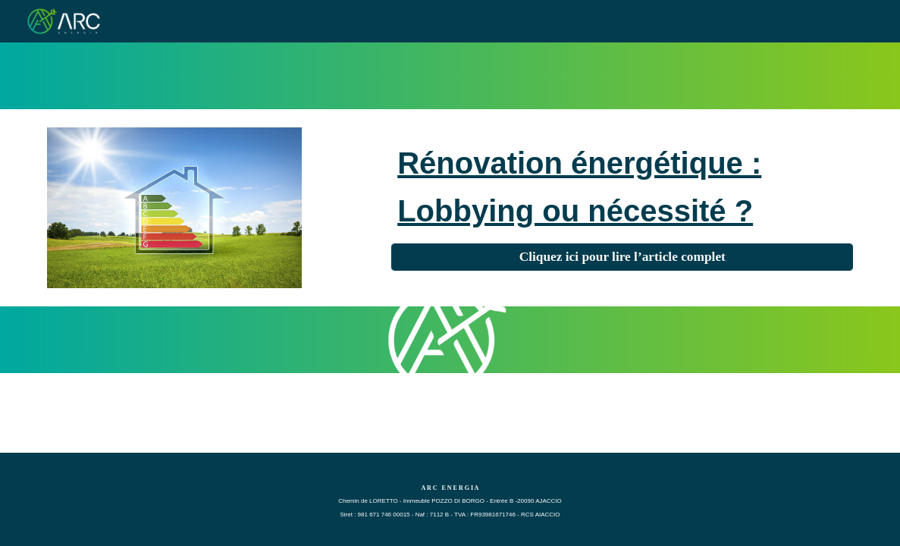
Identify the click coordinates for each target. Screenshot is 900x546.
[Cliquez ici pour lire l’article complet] (622, 257)
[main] (622, 185)
